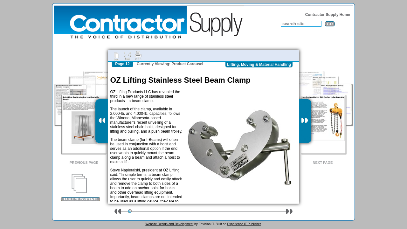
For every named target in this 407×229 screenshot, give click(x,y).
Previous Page (84, 162)
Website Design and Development (169, 224)
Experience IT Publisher (243, 224)
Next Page (323, 162)
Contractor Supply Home (327, 14)
